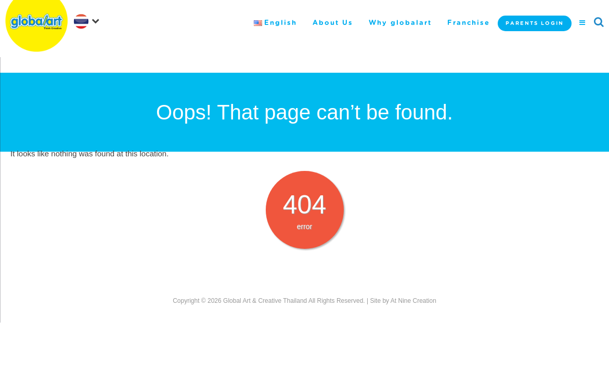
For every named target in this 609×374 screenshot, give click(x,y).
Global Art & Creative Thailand (265, 300)
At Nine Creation (413, 300)
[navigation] (88, 20)
